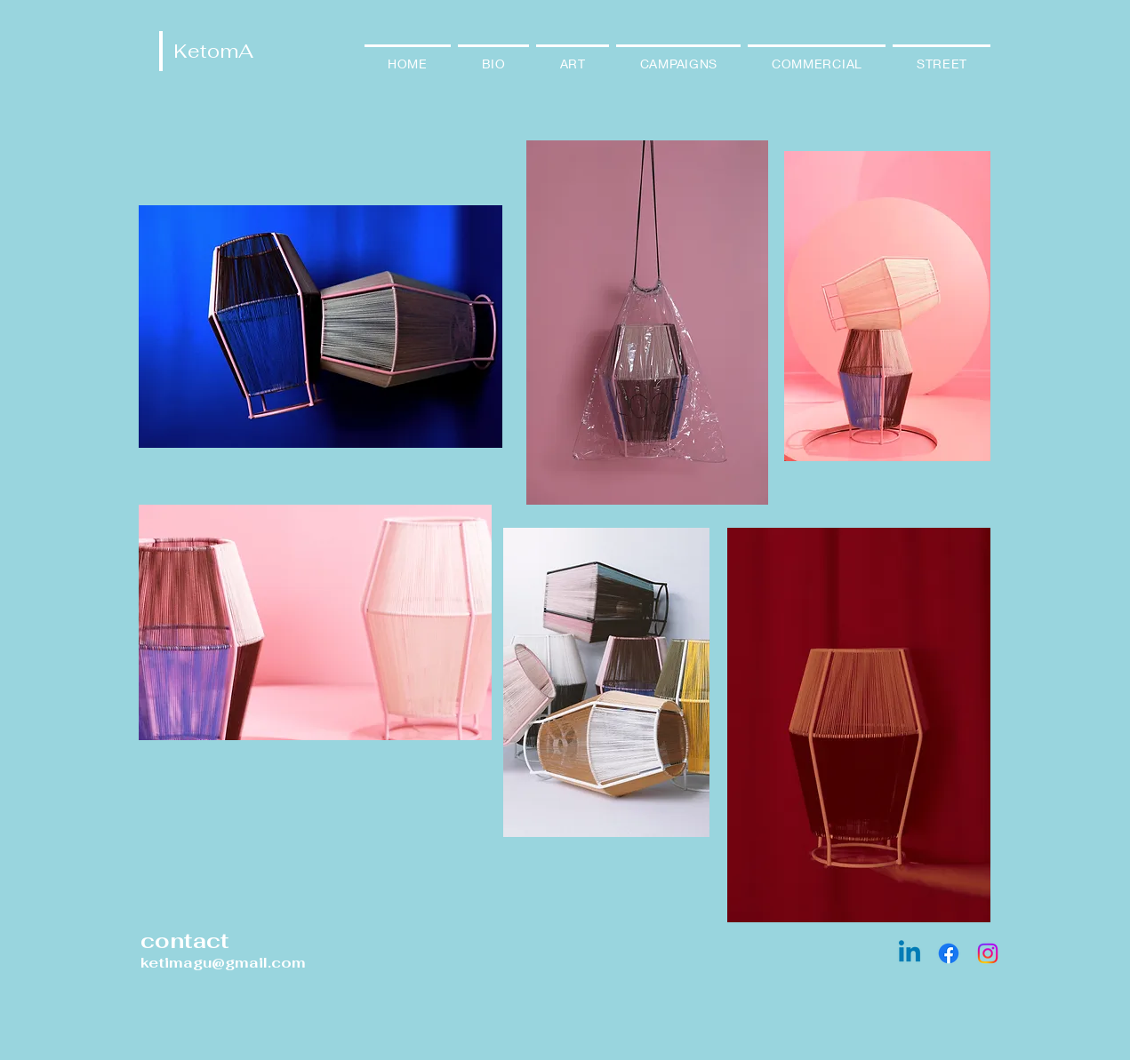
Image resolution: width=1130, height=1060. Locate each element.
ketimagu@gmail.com (223, 962)
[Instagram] (987, 953)
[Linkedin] (909, 953)
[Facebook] (948, 953)
